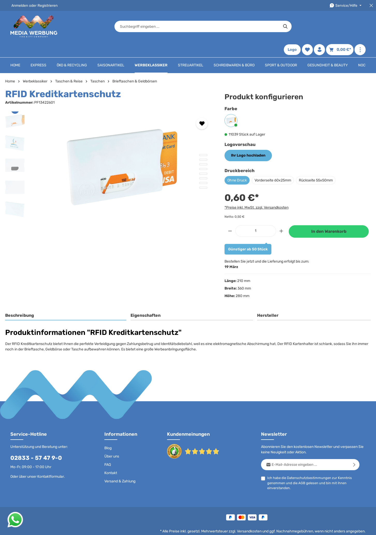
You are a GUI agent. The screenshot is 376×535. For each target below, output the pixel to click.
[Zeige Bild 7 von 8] (203, 167)
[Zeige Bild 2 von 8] (203, 144)
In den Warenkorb (328, 216)
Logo (292, 26)
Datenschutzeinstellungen (344, 527)
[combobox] (182, 26)
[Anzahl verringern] (230, 215)
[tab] (65, 300)
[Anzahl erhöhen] (281, 215)
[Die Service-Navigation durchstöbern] (345, 5)
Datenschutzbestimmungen (309, 462)
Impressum (256, 527)
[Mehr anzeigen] (360, 26)
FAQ (107, 449)
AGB (301, 467)
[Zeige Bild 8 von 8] (203, 172)
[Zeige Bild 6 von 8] (203, 163)
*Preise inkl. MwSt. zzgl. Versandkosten (256, 192)
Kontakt (110, 457)
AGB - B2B (234, 527)
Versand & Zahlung (119, 465)
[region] (109, 151)
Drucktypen (279, 527)
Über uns (111, 441)
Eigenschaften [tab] (146, 300)
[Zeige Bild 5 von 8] (203, 158)
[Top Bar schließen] (371, 5)
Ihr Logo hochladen (248, 140)
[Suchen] (270, 26)
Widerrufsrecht (305, 527)
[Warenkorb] (339, 26)
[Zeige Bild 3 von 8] (203, 149)
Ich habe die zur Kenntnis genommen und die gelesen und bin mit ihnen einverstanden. (309, 467)
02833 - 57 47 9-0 (36, 442)
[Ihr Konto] (319, 26)
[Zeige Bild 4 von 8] (203, 153)
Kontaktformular (50, 461)
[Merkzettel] (307, 26)
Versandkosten (249, 515)
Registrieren (47, 5)
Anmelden (19, 5)
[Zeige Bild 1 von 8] (203, 139)
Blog (108, 432)
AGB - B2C (213, 527)
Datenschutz (189, 527)
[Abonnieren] (354, 449)
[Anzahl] (255, 215)
